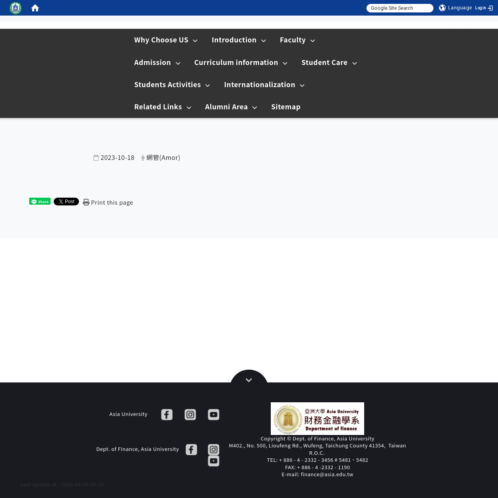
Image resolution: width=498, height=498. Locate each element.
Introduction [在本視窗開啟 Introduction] (239, 39)
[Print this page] (108, 202)
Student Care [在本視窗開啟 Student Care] (329, 62)
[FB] (167, 413)
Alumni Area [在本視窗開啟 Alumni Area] (231, 106)
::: (435, 32)
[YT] (213, 413)
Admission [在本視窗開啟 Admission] (157, 62)
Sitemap (463, 32)
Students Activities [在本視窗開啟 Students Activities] (172, 84)
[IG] (190, 413)
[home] (35, 8)
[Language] (456, 8)
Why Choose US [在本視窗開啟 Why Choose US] (166, 39)
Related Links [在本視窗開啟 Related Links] (162, 106)
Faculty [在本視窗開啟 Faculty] (297, 39)
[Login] (486, 8)
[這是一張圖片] (15, 8)
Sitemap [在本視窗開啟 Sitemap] (286, 106)
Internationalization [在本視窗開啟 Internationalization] (264, 84)
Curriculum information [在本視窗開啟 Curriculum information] (241, 62)
